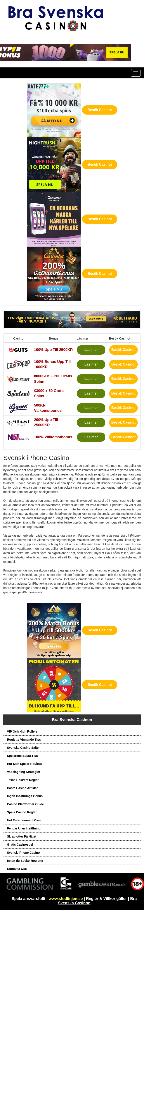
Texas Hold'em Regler (23, 780)
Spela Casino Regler (21, 812)
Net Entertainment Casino (25, 820)
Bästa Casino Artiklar (22, 788)
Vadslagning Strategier (23, 772)
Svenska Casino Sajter (23, 747)
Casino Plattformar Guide (25, 804)
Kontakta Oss (17, 868)
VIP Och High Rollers (22, 731)
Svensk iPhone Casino (23, 852)
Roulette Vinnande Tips (24, 739)
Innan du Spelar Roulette (25, 860)
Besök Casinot (100, 110)
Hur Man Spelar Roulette (25, 764)
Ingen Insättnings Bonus (25, 796)
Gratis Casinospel (20, 844)
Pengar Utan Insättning (23, 828)
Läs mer (91, 350)
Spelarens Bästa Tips (22, 755)
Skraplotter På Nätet (21, 836)
